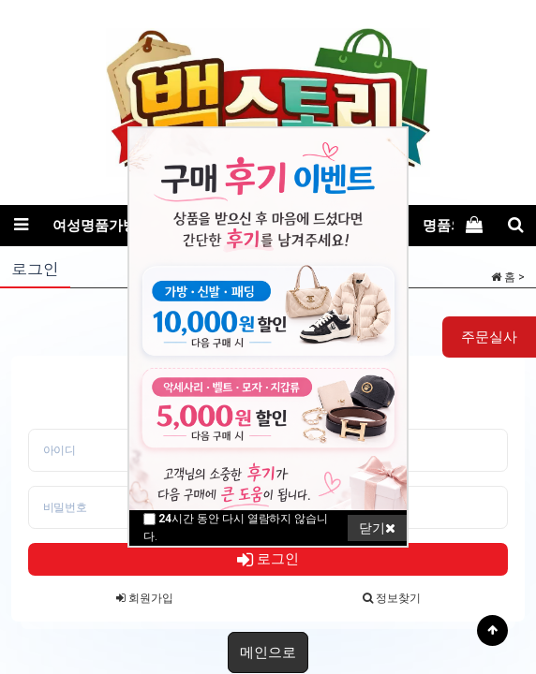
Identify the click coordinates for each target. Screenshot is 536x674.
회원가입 (144, 598)
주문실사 (489, 337)
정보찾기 (392, 598)
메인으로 (268, 652)
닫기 (377, 527)
